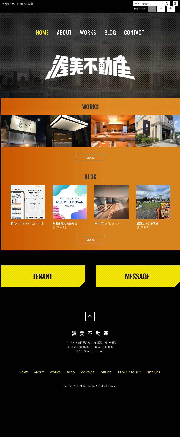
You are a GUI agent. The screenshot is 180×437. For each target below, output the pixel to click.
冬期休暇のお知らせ (65, 223)
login (175, 3)
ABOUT (64, 32)
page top (90, 316)
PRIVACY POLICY (129, 372)
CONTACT (134, 32)
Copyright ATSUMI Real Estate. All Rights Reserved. (90, 386)
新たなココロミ (20, 223)
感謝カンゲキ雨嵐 (147, 223)
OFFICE (106, 372)
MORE (90, 157)
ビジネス (36, 223)
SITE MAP (153, 372)
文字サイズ (140, 9)
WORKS (88, 32)
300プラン (101, 223)
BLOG (110, 32)
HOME (42, 32)
